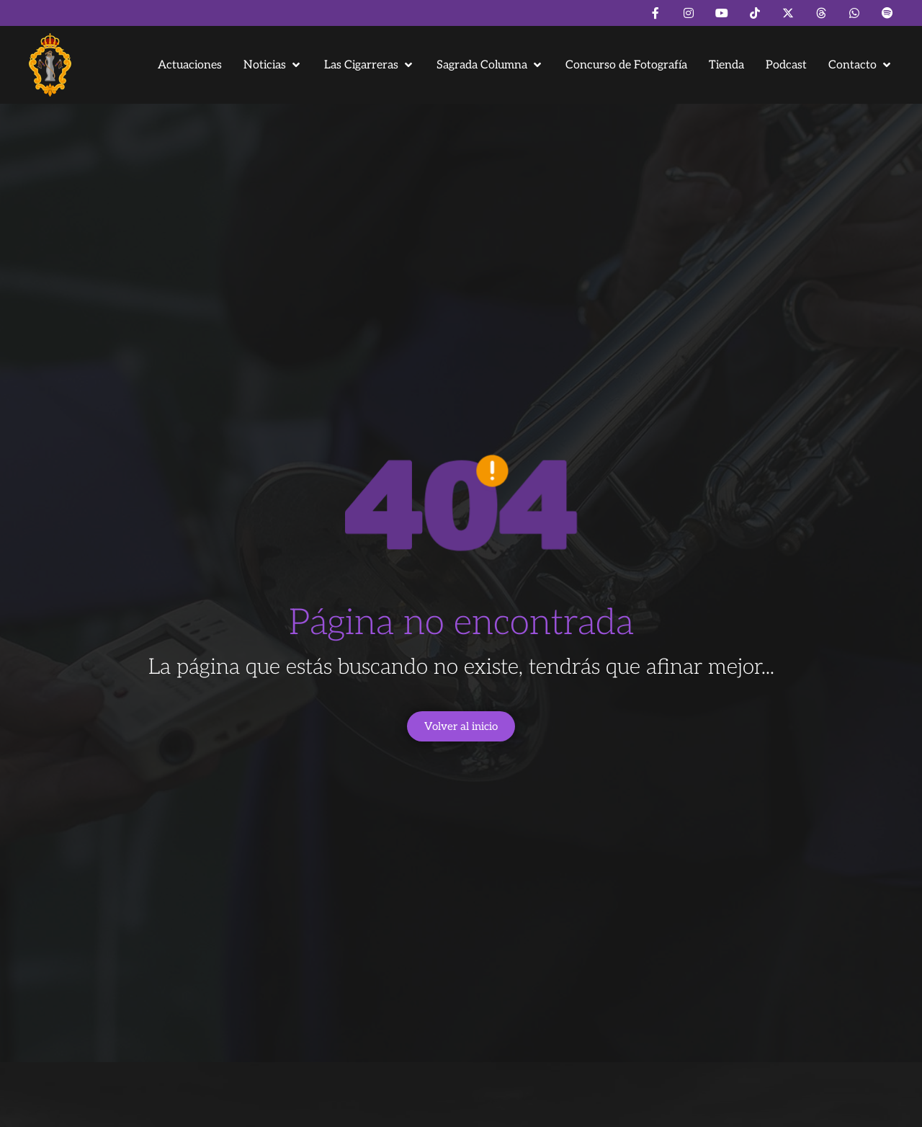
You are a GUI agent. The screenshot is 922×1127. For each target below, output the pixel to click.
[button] (273, 65)
